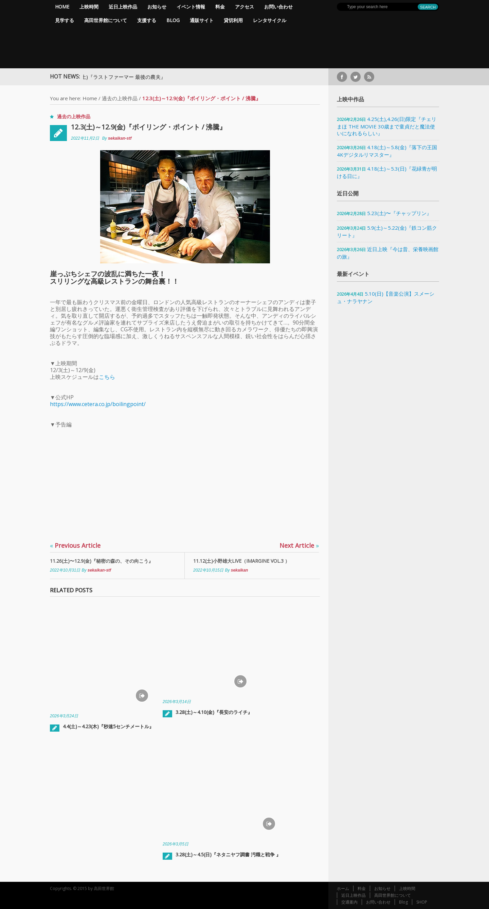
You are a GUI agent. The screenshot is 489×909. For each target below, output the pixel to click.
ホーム (343, 888)
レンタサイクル (269, 20)
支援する (146, 20)
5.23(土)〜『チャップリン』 (399, 213)
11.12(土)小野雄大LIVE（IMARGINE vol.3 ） (241, 561)
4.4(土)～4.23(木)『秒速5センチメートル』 (108, 726)
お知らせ (156, 6)
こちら (107, 377)
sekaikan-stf (119, 138)
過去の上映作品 (120, 98)
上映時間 (88, 6)
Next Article (299, 545)
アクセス (244, 6)
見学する (64, 20)
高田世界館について (105, 20)
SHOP (421, 902)
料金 (220, 6)
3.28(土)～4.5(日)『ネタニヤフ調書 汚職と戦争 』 (228, 854)
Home (62, 6)
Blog (173, 20)
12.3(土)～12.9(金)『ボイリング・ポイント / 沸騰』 (148, 127)
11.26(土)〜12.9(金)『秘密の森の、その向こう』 (101, 561)
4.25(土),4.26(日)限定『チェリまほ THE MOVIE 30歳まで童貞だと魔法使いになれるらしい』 (386, 126)
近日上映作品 (123, 6)
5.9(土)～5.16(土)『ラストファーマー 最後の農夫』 (117, 76)
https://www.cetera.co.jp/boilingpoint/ (98, 404)
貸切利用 (233, 20)
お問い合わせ (278, 6)
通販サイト (202, 20)
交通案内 (349, 902)
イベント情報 (191, 6)
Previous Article (75, 545)
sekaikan (239, 570)
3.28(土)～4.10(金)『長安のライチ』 (214, 712)
